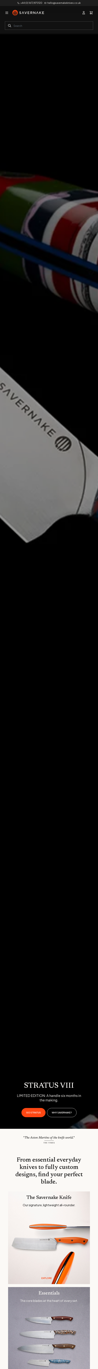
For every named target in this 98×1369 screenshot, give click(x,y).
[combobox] (49, 25)
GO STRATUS (33, 1112)
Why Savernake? (62, 1112)
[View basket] (91, 13)
